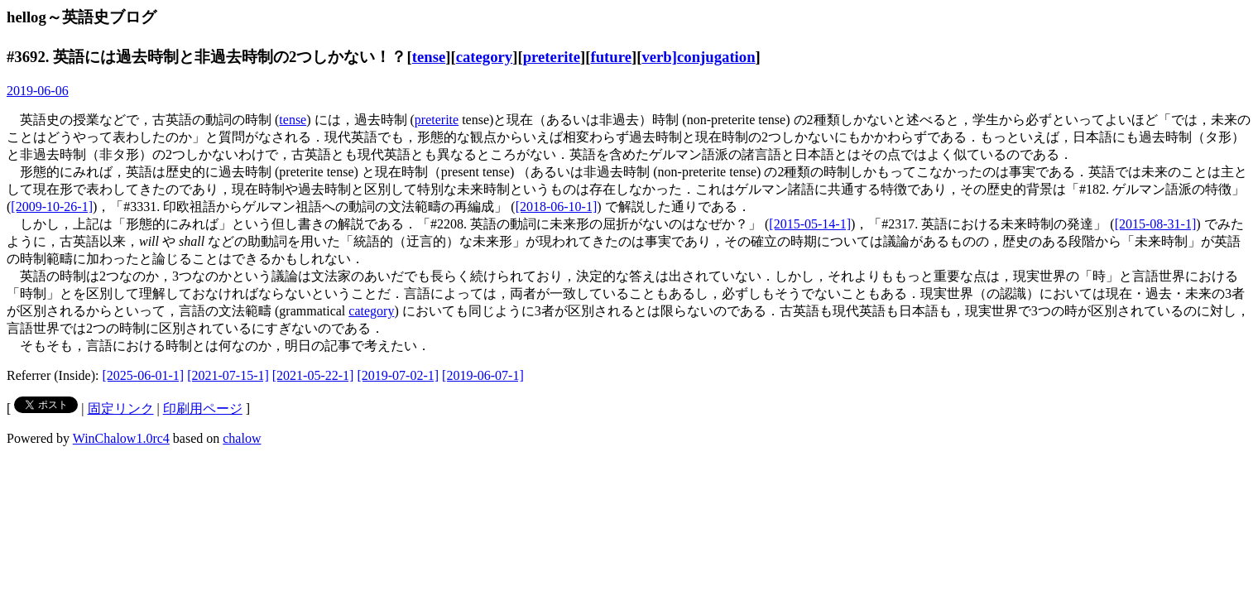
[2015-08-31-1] (1156, 224)
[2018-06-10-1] (557, 206)
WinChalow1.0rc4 (121, 438)
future (610, 56)
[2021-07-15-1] (228, 375)
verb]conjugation (698, 56)
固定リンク (121, 408)
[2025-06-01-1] (144, 375)
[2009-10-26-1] (52, 206)
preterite (551, 56)
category (484, 56)
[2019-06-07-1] (483, 375)
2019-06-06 (38, 91)
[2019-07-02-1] (398, 375)
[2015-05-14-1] (810, 224)
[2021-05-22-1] (313, 375)
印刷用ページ (202, 408)
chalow (242, 438)
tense (429, 56)
